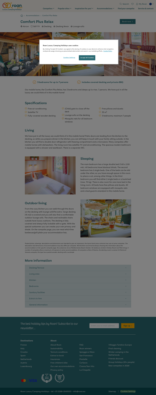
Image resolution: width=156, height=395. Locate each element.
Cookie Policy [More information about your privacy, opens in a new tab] (107, 51)
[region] (78, 52)
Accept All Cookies (87, 58)
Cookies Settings (69, 57)
